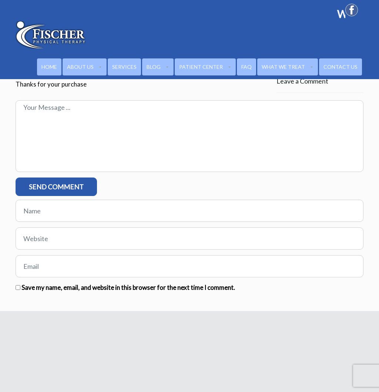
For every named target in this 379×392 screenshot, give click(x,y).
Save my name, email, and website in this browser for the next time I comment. (128, 287)
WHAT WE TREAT (283, 67)
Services (124, 67)
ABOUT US (80, 67)
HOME (49, 67)
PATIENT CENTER (201, 67)
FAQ (246, 67)
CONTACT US (340, 67)
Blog (154, 67)
